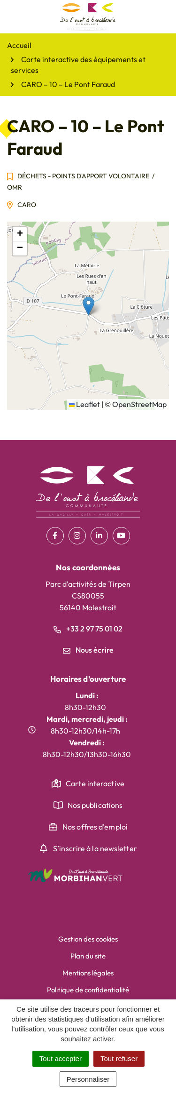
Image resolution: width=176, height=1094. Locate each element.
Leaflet (84, 404)
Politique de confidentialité (88, 989)
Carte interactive (95, 783)
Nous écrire (88, 650)
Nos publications (95, 805)
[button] (88, 306)
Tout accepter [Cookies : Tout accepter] (60, 1058)
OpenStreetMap (139, 404)
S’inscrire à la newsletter (95, 848)
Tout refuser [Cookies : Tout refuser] (119, 1058)
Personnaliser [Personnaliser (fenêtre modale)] (88, 1079)
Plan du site (88, 955)
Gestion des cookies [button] (88, 938)
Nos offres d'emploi (95, 826)
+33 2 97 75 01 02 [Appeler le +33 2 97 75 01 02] (88, 628)
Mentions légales (88, 972)
